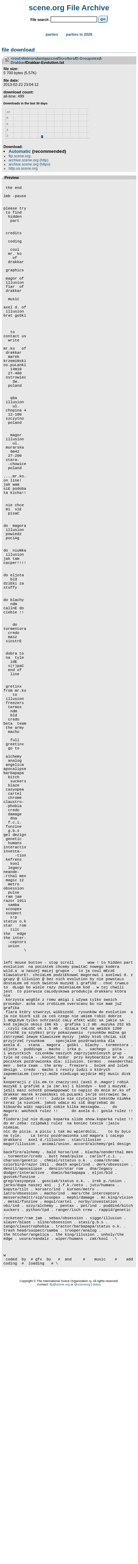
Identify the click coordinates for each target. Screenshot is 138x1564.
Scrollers (67, 58)
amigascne (47, 58)
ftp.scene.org (20, 156)
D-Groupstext (88, 58)
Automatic (20, 151)
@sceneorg (82, 1555)
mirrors (30, 58)
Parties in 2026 (79, 34)
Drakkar (18, 62)
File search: (40, 20)
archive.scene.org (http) (29, 160)
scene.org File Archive (69, 7)
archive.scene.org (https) (29, 164)
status (97, 1555)
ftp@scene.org (60, 1555)
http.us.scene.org (23, 168)
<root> (16, 58)
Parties (52, 34)
